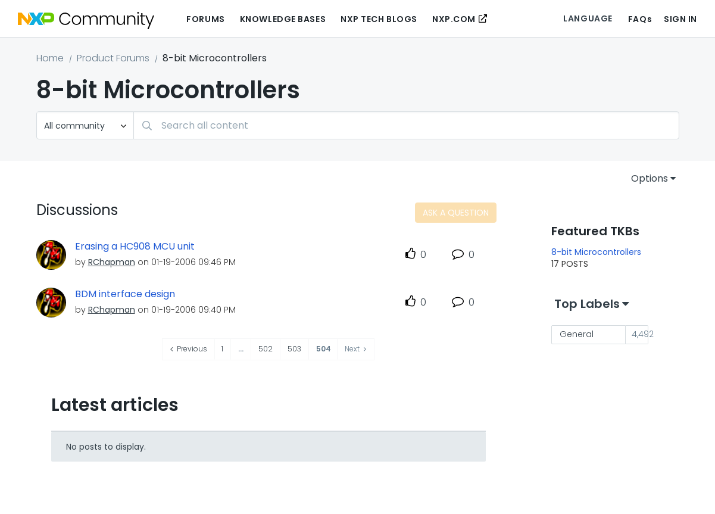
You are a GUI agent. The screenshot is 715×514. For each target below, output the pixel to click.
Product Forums (113, 58)
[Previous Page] (189, 349)
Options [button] (649, 178)
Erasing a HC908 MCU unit (135, 246)
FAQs (640, 19)
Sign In (680, 19)
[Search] (406, 125)
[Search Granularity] (85, 125)
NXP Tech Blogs (379, 19)
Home (50, 58)
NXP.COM (454, 19)
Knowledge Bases (283, 19)
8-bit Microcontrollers (596, 252)
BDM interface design (125, 294)
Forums (205, 19)
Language (587, 18)
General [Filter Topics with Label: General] (577, 334)
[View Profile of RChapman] (111, 262)
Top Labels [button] (587, 303)
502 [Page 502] (265, 349)
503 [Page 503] (294, 349)
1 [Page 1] (222, 349)
